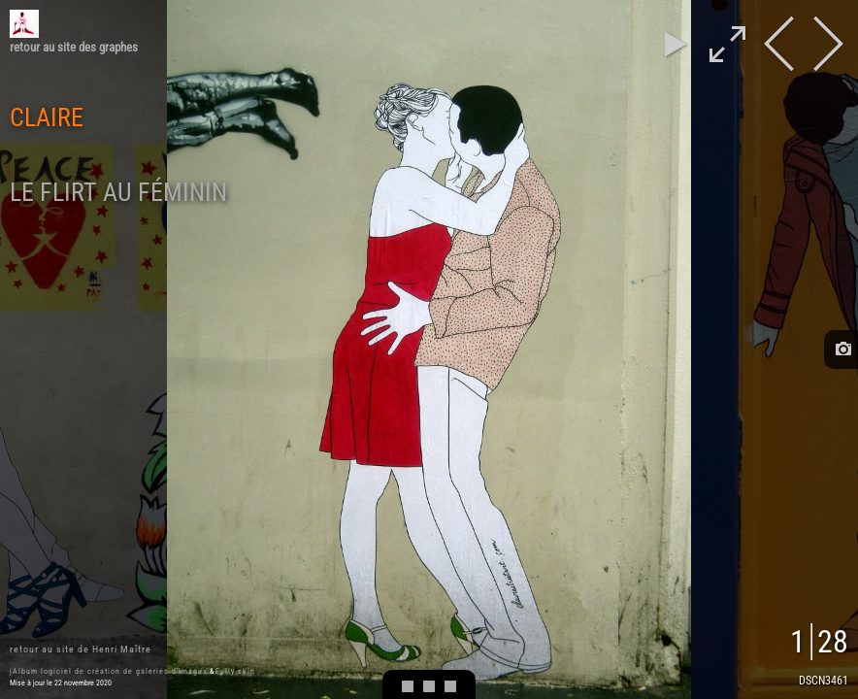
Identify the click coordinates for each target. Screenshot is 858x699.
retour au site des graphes (74, 47)
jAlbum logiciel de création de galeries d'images (109, 671)
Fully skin (235, 671)
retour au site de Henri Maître (80, 649)
